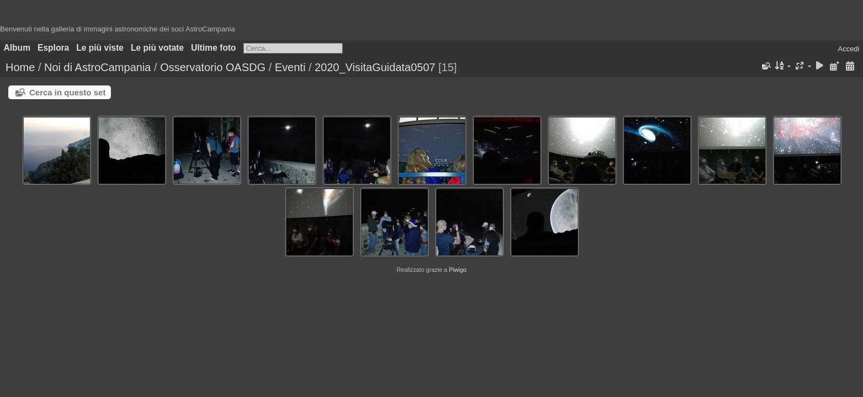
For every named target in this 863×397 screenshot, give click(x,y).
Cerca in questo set (67, 92)
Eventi (290, 67)
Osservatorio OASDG (212, 67)
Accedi (848, 49)
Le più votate (157, 47)
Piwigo (457, 269)
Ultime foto (213, 47)
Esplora (53, 47)
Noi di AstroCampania (97, 67)
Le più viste (100, 47)
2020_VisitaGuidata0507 (375, 67)
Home (20, 67)
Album (17, 47)
